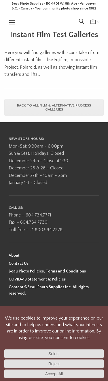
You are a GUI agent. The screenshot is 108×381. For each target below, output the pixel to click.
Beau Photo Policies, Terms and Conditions (47, 271)
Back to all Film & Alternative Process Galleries (54, 107)
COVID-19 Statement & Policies (37, 279)
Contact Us (19, 263)
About (14, 255)
